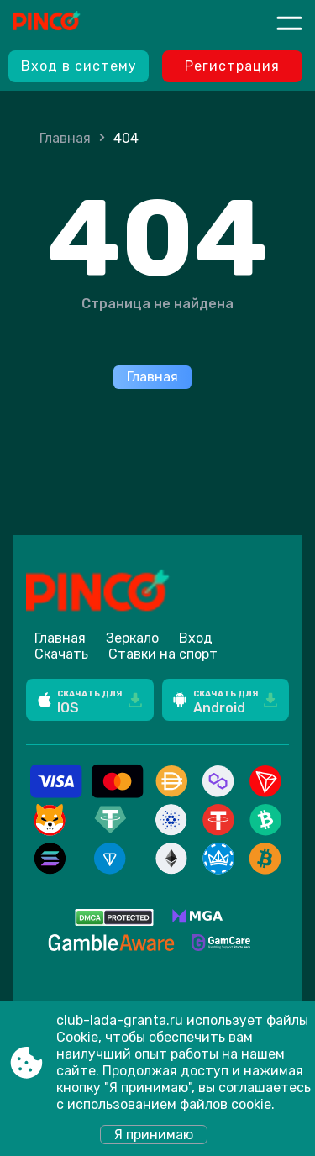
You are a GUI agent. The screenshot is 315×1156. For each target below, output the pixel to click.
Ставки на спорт (163, 654)
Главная (65, 138)
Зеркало (132, 638)
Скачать (61, 654)
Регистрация (232, 66)
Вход (196, 638)
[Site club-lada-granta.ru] (75, 22)
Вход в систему (79, 66)
